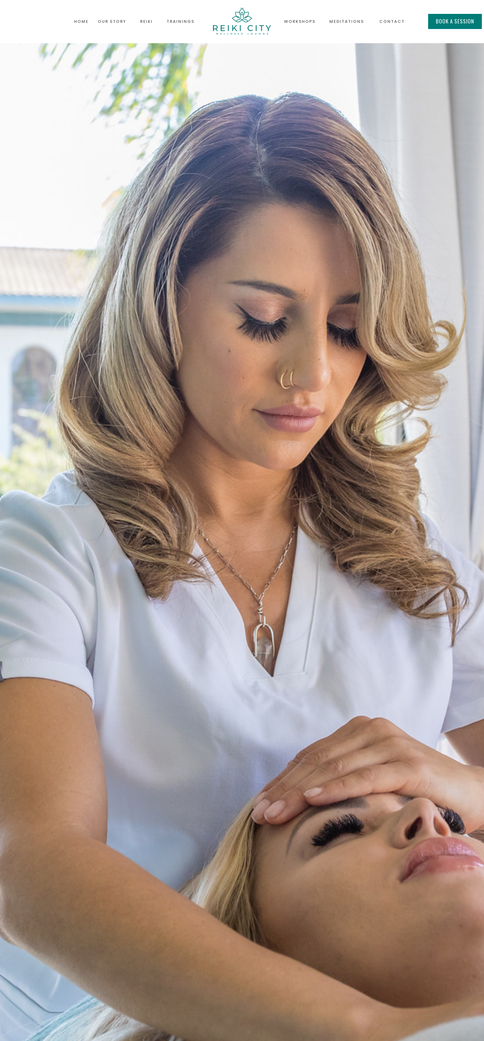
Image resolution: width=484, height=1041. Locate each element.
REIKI (146, 21)
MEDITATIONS (346, 21)
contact (392, 21)
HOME (81, 21)
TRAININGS (180, 21)
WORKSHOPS (299, 21)
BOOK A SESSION (455, 21)
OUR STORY (112, 21)
